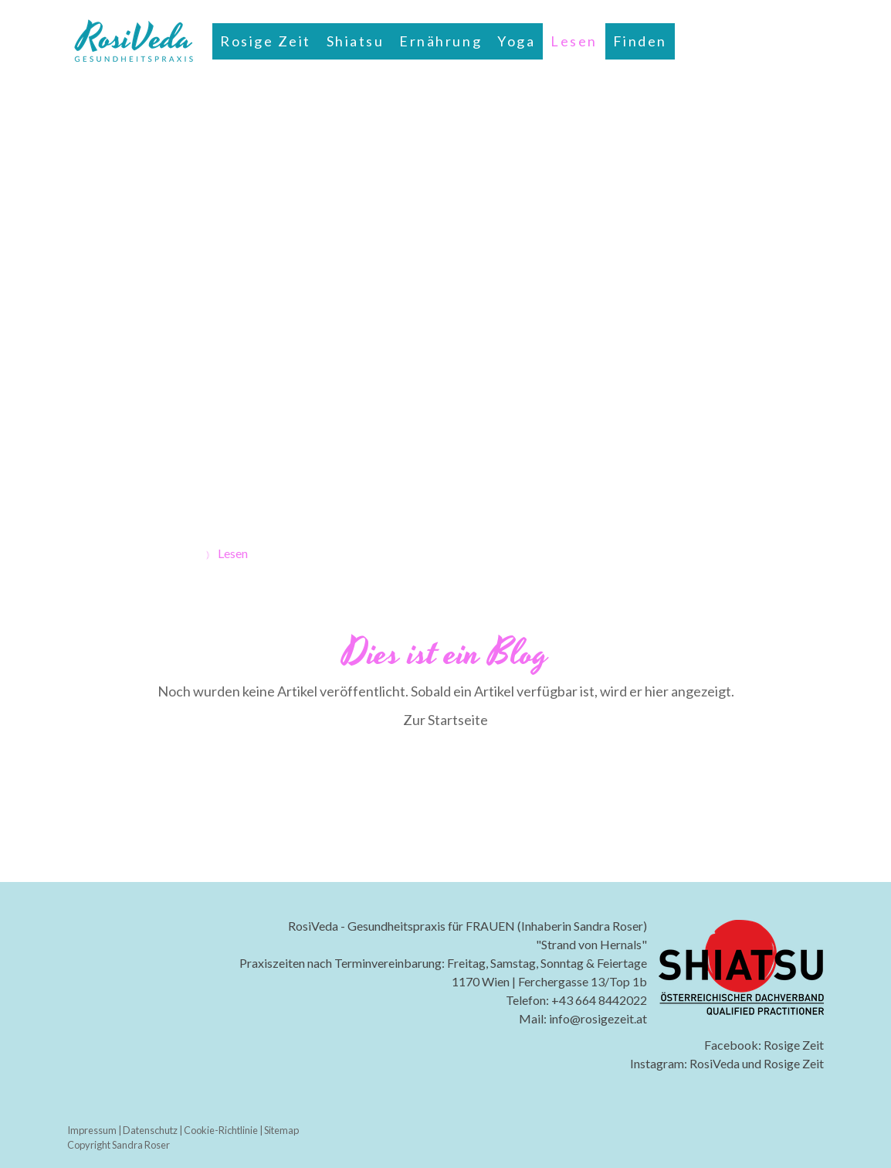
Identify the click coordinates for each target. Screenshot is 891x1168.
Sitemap (281, 1130)
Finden (640, 40)
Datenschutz (150, 1130)
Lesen (574, 40)
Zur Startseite (445, 719)
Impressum (92, 1130)
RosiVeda (714, 1063)
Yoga (516, 40)
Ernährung (440, 40)
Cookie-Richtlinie (221, 1130)
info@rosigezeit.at (598, 1018)
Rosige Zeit (265, 40)
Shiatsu (356, 40)
